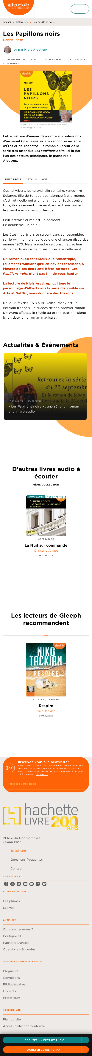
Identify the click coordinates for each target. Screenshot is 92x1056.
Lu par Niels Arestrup (30, 49)
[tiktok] (38, 884)
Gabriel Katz (13, 40)
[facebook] (6, 884)
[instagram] (19, 884)
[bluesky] (44, 884)
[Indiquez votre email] (41, 784)
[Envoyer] (81, 784)
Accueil (7, 22)
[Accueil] (18, 9)
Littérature (22, 22)
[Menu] (80, 9)
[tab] (13, 179)
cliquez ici (42, 774)
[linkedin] (31, 884)
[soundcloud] (12, 884)
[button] (46, 1040)
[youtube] (25, 884)
